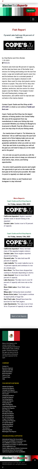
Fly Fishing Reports (7, 399)
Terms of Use (6, 375)
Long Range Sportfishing (9, 406)
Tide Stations (6, 428)
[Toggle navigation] (33, 19)
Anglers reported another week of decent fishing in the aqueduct (17, 218)
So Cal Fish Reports (7, 422)
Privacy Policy (6, 377)
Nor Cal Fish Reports (8, 415)
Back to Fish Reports (19, 316)
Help (3, 379)
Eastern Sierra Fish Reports (10, 392)
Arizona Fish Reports (8, 388)
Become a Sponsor (7, 368)
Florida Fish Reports (7, 397)
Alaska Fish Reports (8, 386)
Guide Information (7, 371)
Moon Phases (6, 410)
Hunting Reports (6, 403)
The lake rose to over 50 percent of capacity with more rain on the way (18, 282)
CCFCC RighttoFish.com (9, 446)
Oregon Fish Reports (8, 419)
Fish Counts (5, 393)
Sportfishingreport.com (8, 464)
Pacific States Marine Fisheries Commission (14, 448)
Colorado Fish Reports (8, 390)
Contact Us (5, 366)
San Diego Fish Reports (8, 421)
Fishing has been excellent (21, 292)
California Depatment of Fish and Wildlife (13, 452)
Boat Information (7, 373)
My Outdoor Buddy (7, 412)
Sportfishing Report (7, 424)
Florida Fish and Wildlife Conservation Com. (14, 441)
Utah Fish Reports (7, 430)
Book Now (31, 10)
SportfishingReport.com (8, 462)
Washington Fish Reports (9, 431)
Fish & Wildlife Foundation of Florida (12, 443)
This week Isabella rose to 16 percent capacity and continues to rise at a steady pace (18, 265)
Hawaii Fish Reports (7, 401)
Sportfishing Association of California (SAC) (14, 444)
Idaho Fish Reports (7, 404)
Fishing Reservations (8, 395)
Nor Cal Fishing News (8, 417)
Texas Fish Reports (7, 426)
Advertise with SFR (7, 370)
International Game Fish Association (12, 439)
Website (7, 63)
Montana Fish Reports (8, 408)
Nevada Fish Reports (8, 413)
